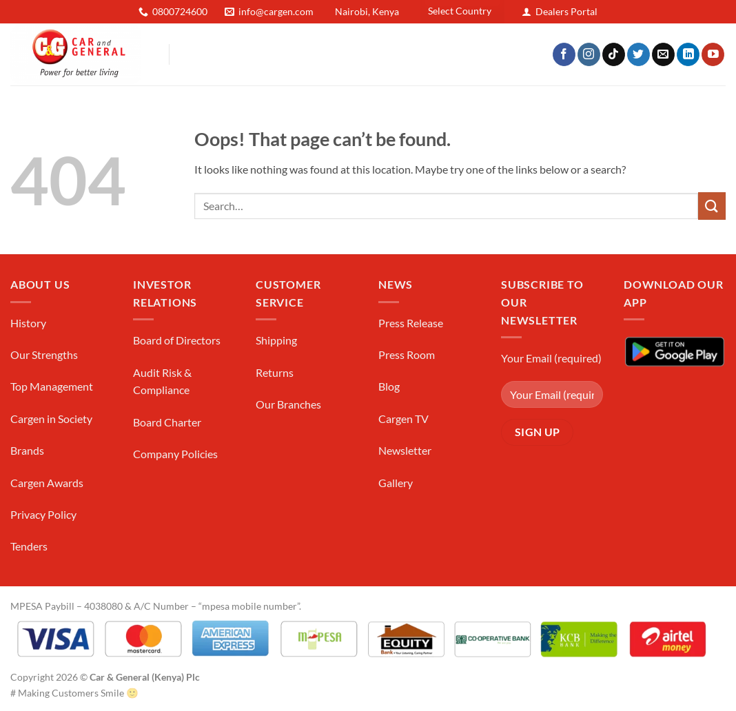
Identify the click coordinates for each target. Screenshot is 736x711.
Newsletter (404, 450)
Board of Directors (177, 340)
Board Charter (167, 422)
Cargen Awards (46, 482)
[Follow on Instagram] (588, 54)
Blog (389, 386)
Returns (275, 372)
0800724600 (179, 11)
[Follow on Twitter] (638, 54)
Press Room (406, 354)
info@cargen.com (276, 11)
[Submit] (712, 205)
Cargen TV (403, 418)
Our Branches (288, 404)
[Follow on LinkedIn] (688, 54)
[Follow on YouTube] (713, 54)
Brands (27, 450)
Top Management (51, 386)
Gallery (395, 482)
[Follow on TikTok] (613, 54)
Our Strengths (44, 354)
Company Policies (175, 453)
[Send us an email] (663, 54)
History (28, 322)
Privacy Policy (43, 514)
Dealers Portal (566, 11)
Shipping (276, 340)
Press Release (410, 322)
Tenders (29, 546)
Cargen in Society (51, 418)
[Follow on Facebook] (564, 54)
